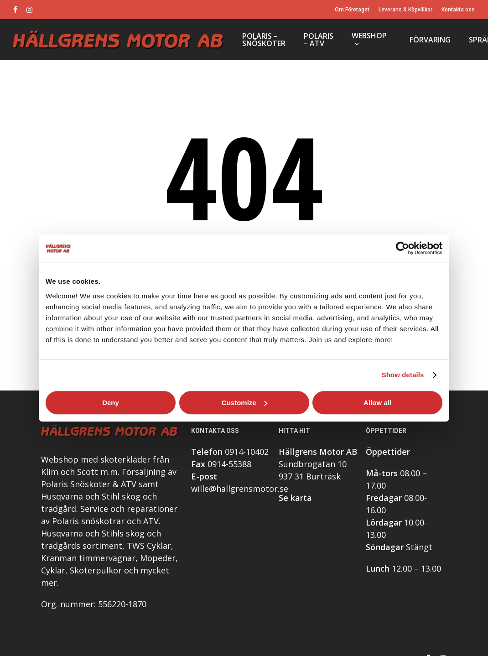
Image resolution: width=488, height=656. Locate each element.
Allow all (377, 402)
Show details (403, 375)
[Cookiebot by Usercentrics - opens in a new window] (402, 248)
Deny (110, 402)
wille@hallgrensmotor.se (239, 489)
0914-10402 (247, 452)
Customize (244, 402)
